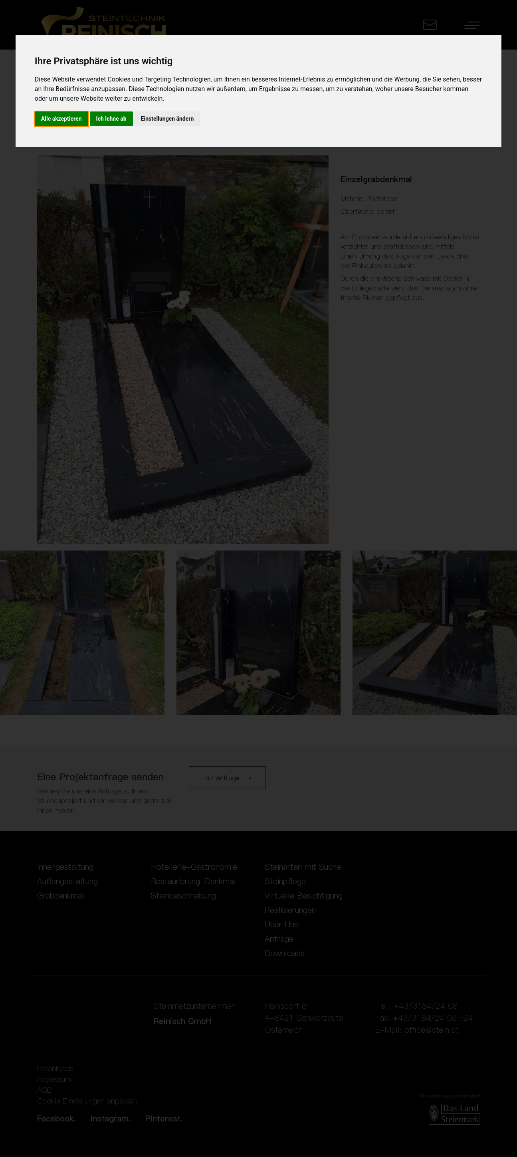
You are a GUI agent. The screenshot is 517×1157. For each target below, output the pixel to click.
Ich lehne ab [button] (111, 118)
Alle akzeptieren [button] (61, 118)
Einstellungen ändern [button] (167, 118)
